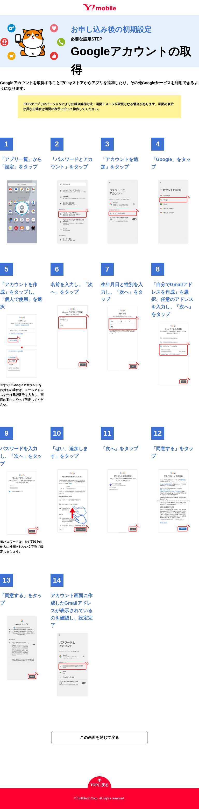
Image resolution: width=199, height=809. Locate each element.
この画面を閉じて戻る (99, 737)
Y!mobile (99, 7)
